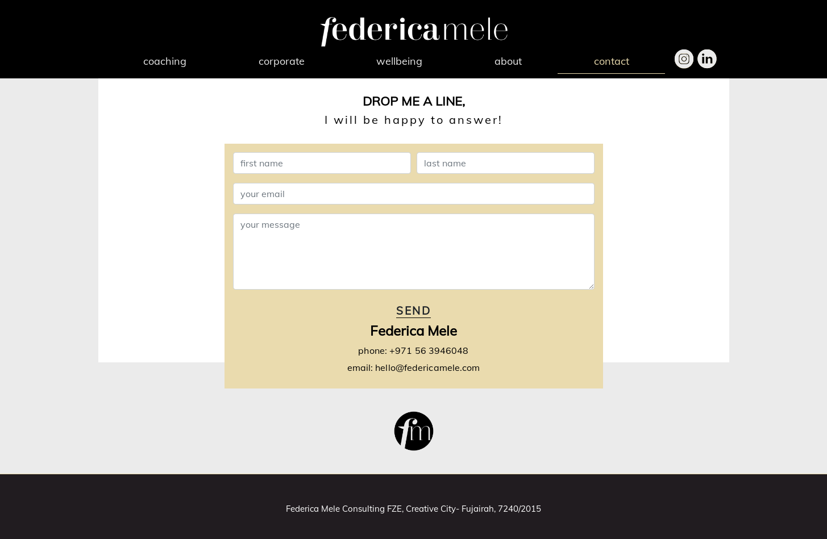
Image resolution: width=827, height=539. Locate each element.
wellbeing (399, 61)
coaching (164, 61)
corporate (282, 61)
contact (611, 61)
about (508, 61)
